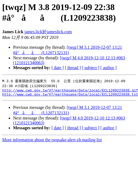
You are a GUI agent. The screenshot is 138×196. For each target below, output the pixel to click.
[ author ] (108, 67)
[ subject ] (90, 67)
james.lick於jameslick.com (48, 31)
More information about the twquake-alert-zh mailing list (52, 142)
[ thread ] (73, 67)
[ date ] (57, 67)
